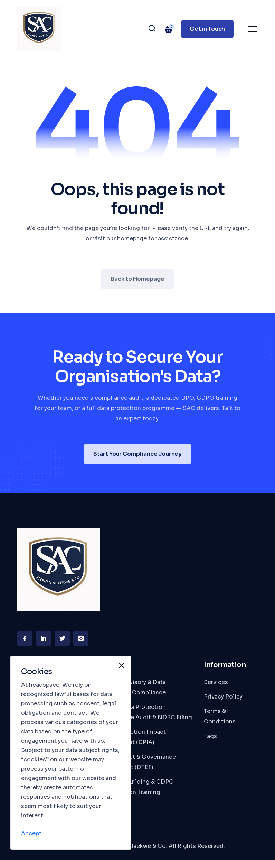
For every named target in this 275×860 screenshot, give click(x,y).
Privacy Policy (223, 696)
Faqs (210, 736)
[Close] (121, 665)
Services (216, 682)
